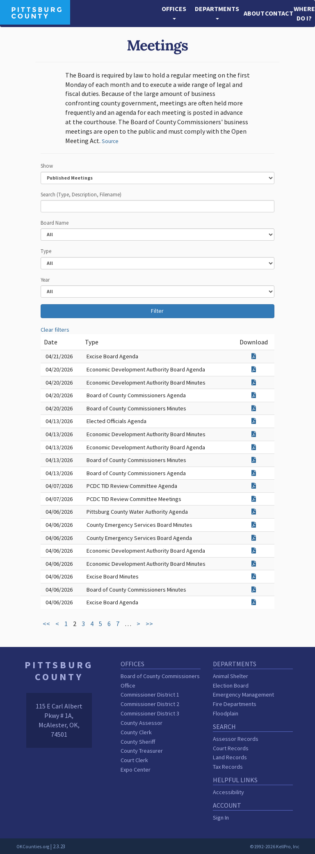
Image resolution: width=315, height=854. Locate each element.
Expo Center (136, 769)
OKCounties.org (32, 846)
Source (110, 141)
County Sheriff (138, 741)
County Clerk (136, 732)
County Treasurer (142, 750)
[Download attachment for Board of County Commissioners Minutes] (253, 408)
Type (46, 251)
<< (46, 623)
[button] (174, 13)
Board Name (54, 222)
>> (149, 623)
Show (47, 165)
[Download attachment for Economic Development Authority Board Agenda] (253, 369)
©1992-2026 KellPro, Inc (274, 846)
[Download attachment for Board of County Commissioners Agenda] (253, 395)
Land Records (230, 757)
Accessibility (228, 792)
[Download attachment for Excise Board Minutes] (253, 576)
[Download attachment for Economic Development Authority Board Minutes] (253, 382)
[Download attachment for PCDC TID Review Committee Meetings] (253, 499)
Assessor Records (235, 738)
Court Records (231, 748)
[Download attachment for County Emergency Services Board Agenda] (253, 538)
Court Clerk (134, 760)
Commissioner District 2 (150, 704)
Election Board (231, 685)
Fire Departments (234, 704)
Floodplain (225, 713)
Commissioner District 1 (150, 694)
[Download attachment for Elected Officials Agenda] (253, 421)
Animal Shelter (230, 676)
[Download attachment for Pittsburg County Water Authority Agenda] (253, 511)
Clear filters (55, 329)
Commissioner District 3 (150, 713)
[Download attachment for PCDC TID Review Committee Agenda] (253, 486)
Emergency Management (243, 694)
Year (45, 279)
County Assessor (141, 722)
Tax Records (228, 766)
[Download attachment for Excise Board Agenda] (253, 356)
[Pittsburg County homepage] (35, 11)
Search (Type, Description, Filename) (81, 194)
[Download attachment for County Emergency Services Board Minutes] (253, 524)
